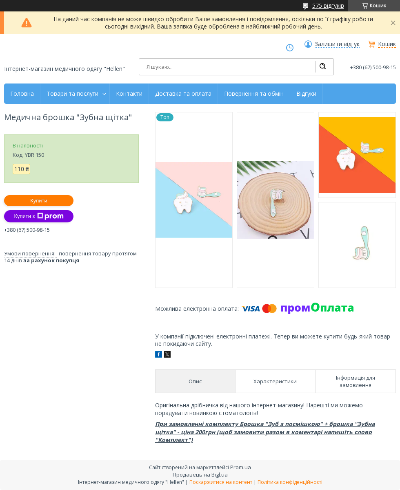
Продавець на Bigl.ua (200, 474)
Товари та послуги (72, 93)
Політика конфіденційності (290, 482)
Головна (22, 93)
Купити (38, 201)
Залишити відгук (337, 44)
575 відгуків (328, 5)
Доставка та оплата (183, 93)
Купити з (38, 216)
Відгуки (306, 93)
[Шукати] (322, 67)
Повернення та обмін (254, 93)
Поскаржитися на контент (220, 482)
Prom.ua (240, 467)
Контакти (129, 93)
